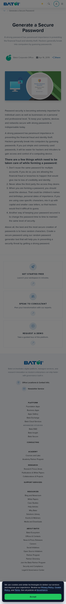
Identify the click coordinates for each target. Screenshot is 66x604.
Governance (42, 590)
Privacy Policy (47, 587)
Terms (17, 590)
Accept (33, 596)
